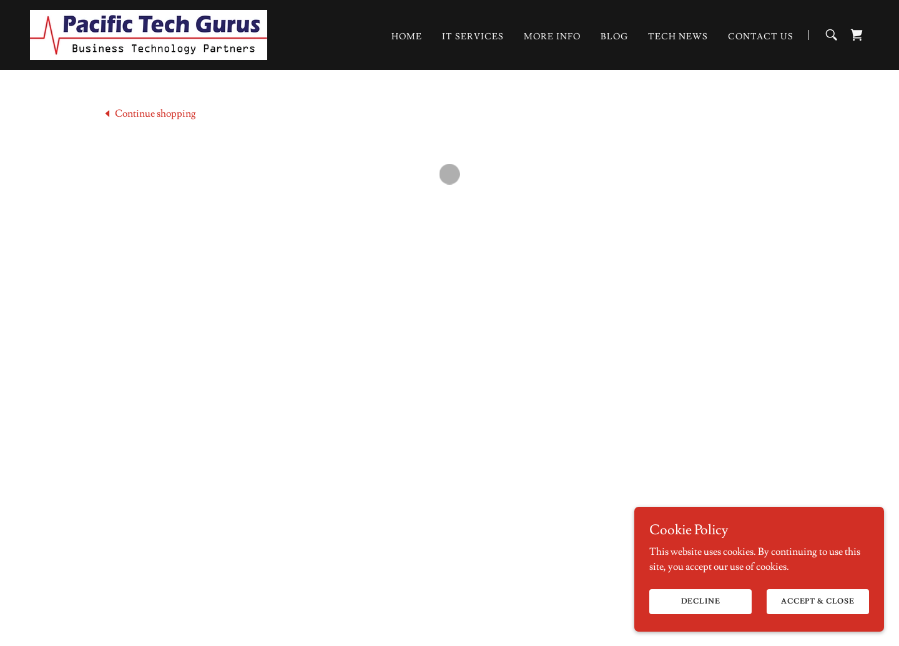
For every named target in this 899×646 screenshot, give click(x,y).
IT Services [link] (473, 36)
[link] (146, 32)
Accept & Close (818, 618)
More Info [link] (552, 36)
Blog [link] (614, 36)
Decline (700, 618)
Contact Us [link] (760, 36)
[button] (856, 34)
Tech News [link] (678, 36)
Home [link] (406, 36)
